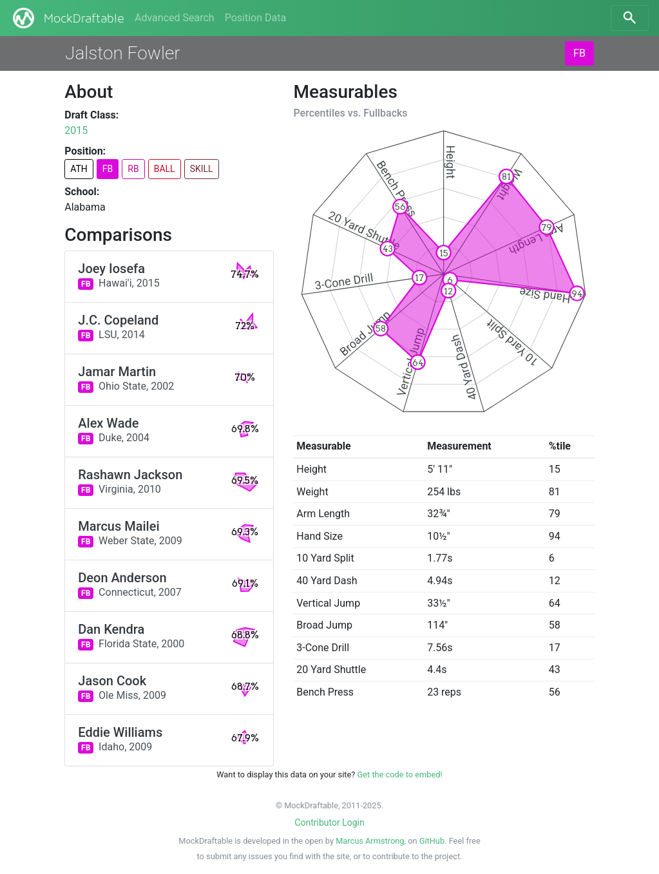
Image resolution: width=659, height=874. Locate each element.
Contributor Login (329, 822)
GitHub (431, 841)
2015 (76, 130)
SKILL (201, 169)
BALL (164, 169)
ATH (79, 169)
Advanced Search (175, 18)
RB (133, 169)
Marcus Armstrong (370, 841)
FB (579, 53)
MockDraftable (67, 18)
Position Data (255, 18)
